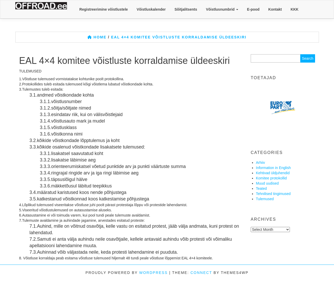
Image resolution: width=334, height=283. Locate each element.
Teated (261, 188)
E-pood (253, 9)
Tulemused (265, 199)
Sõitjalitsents (185, 9)
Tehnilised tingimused (273, 194)
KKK (294, 9)
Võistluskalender (151, 9)
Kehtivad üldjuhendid (273, 173)
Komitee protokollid (271, 178)
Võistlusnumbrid (222, 9)
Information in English (273, 168)
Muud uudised (267, 183)
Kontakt (275, 9)
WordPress (153, 273)
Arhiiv (260, 162)
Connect (201, 273)
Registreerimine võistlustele (103, 9)
